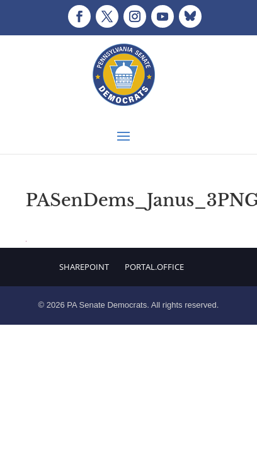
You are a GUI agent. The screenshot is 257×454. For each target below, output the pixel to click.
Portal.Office (154, 266)
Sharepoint (84, 266)
